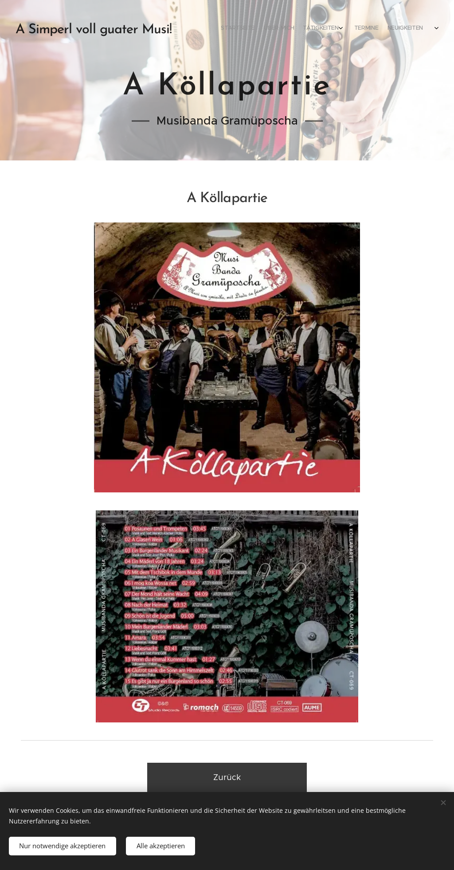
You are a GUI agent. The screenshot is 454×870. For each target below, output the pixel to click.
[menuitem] (326, 29)
